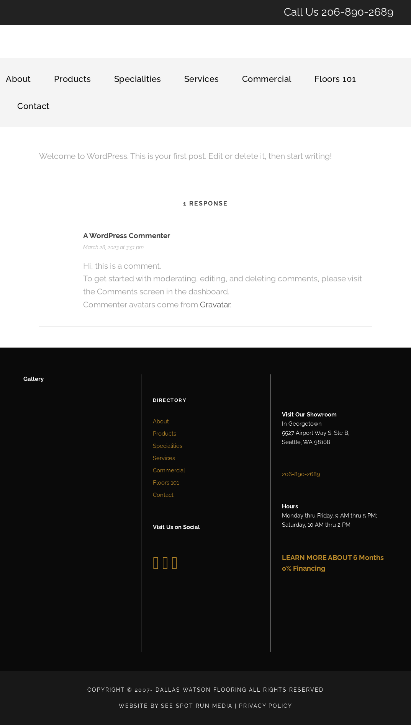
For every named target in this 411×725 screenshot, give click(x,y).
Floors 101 (335, 79)
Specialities (137, 79)
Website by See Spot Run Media (176, 706)
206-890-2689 (357, 12)
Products (72, 79)
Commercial (266, 79)
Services (201, 79)
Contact (33, 106)
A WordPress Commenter (126, 235)
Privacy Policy (265, 706)
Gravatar (215, 304)
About (18, 79)
